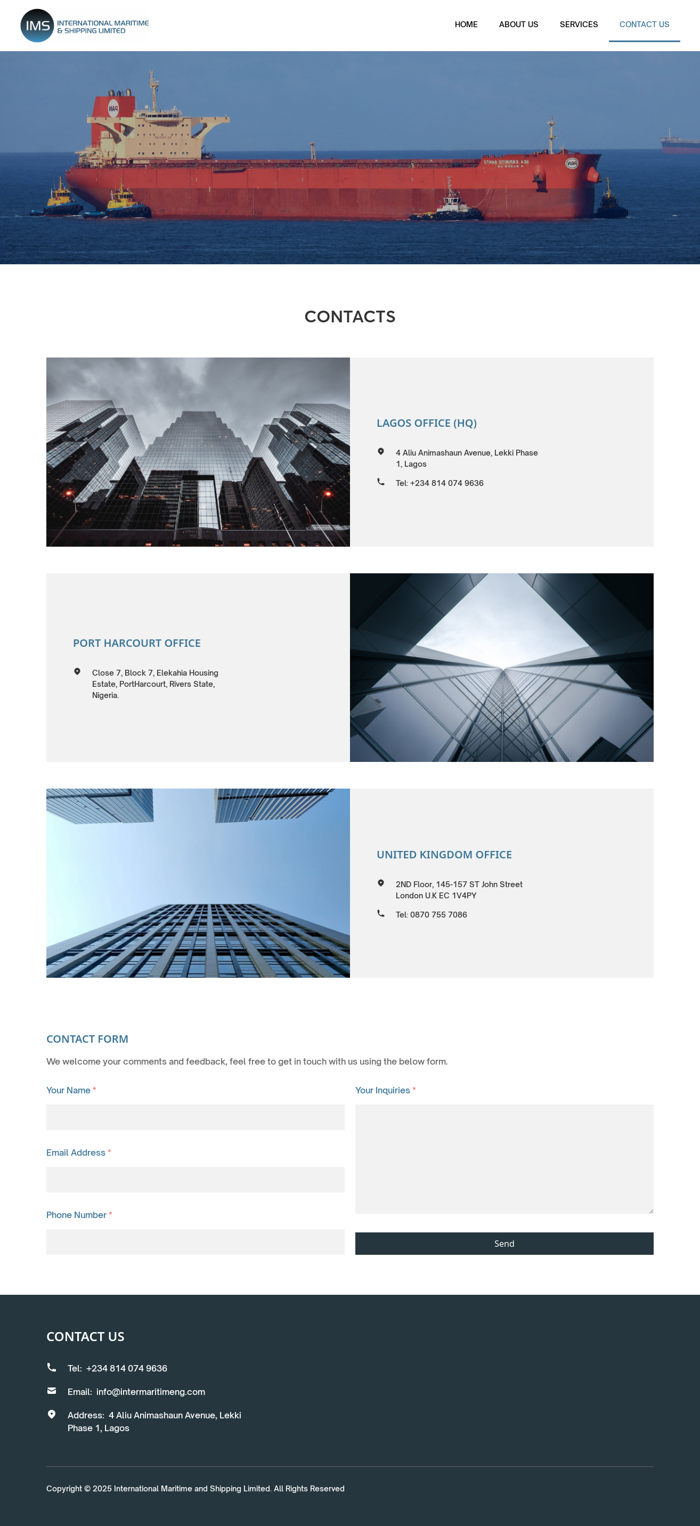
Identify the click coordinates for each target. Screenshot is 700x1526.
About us (519, 24)
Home (466, 24)
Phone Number (79, 1215)
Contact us (645, 24)
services (579, 24)
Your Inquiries (385, 1090)
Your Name (71, 1090)
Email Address (78, 1152)
